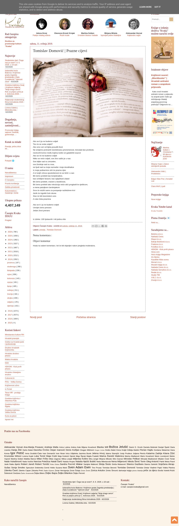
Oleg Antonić (152, 461)
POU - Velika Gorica (13, 382)
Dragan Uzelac (100, 450)
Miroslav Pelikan (132, 458)
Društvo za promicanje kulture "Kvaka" (13, 43)
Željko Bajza (51, 473)
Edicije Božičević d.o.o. (160, 242)
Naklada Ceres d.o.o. (159, 267)
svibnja (10, 290)
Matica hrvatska (11, 359)
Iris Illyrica (155, 257)
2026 (10, 232)
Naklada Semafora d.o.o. (161, 270)
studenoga (11, 266)
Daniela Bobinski (150, 447)
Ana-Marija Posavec (34, 447)
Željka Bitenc (39, 473)
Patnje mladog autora (41, 35)
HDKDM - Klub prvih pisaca (162, 249)
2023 (10, 243)
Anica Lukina (65, 447)
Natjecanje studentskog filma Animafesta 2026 (14, 101)
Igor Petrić (17, 453)
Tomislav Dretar (143, 468)
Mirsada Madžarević (149, 459)
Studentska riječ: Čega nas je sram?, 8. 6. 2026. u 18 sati (14, 62)
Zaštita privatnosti (12, 187)
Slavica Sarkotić (151, 464)
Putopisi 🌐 (9, 161)
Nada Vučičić (28, 461)
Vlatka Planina (169, 468)
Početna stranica (86, 317)
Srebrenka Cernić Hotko (45, 468)
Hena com (155, 252)
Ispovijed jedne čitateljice (111, 35)
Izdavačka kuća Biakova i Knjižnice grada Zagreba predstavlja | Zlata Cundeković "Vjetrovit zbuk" (13, 76)
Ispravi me (9, 419)
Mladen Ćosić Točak (166, 459)
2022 (10, 247)
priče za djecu (150, 470)
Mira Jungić (94, 459)
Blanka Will (103, 447)
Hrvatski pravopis (12, 338)
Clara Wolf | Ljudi (158, 186)
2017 (10, 315)
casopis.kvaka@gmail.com (138, 487)
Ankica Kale (76, 447)
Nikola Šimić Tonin (137, 461)
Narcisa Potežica (42, 461)
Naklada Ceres (157, 236)
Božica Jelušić (119, 446)
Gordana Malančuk (162, 450)
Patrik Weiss (164, 461)
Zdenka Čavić (11, 470)
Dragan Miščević (87, 450)
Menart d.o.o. (156, 262)
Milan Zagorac (55, 459)
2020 (10, 255)
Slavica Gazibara (135, 464)
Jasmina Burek (85, 453)
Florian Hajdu (147, 450)
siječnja (10, 306)
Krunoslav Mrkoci (13, 456)
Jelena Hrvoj (99, 453)
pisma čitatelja (137, 470)
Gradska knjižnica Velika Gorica (12, 411)
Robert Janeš (28, 464)
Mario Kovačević (147, 456)
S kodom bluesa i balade (88, 35)
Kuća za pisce (10, 416)
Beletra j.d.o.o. (157, 234)
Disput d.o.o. (156, 239)
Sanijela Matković (91, 464)
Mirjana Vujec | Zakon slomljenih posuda (160, 165)
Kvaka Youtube (156, 211)
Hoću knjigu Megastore (160, 254)
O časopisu (9, 180)
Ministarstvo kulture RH (14, 335)
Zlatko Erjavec (49, 470)
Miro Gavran (118, 459)
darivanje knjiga (125, 470)
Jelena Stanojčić (113, 453)
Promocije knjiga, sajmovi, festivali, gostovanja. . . (12, 132)
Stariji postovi (137, 317)
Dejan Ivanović (58, 450)
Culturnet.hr (10, 378)
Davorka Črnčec (42, 450)
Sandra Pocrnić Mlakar (71, 464)
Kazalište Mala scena (160, 260)
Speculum (30, 468)
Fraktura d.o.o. (157, 244)
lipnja (9, 286)
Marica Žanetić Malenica (112, 456)
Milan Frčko (43, 458)
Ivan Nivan (61, 453)
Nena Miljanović (119, 461)
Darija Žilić (17, 450)
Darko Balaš (28, 450)
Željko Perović (79, 473)
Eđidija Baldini (133, 450)
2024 (10, 240)
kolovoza (11, 278)
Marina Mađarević (132, 456)
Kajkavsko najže (133, 35)
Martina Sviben (17, 459)
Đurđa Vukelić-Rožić (166, 470)
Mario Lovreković (162, 456)
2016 (10, 319)
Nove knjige (156, 199)
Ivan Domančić (49, 453)
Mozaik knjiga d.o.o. (159, 265)
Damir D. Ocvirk (136, 447)
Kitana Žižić (169, 453)
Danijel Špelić (164, 447)
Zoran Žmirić (86, 470)
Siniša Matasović (119, 464)
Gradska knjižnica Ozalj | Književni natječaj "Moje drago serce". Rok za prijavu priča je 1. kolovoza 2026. (14, 89)
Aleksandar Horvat (14, 447)
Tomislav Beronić (110, 468)
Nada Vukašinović (13, 461)
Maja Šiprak (81, 456)
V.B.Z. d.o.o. (156, 277)
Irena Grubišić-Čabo (34, 453)
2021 (10, 251)
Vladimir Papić (156, 468)
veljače (10, 302)
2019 (10, 259)
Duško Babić (111, 450)
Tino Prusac (97, 468)
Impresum (9, 176)
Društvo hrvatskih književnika (12, 349)
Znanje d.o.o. (156, 280)
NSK (7, 363)
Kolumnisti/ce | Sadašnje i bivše (11, 192)
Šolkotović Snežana (12, 473)
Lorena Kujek (28, 456)
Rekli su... (155, 222)
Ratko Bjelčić (15, 464)
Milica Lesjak (67, 459)
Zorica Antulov (98, 470)
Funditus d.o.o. (157, 247)
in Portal (8, 389)
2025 (10, 236)
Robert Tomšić (42, 464)
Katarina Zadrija (154, 453)
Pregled (8, 220)
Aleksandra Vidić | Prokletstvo (158, 172)
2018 (10, 311)
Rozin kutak (64, 35)
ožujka (10, 298)
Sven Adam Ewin (80, 467)
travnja (10, 294)
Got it (157, 7)
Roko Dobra (55, 464)
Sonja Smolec (18, 467)
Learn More (145, 7)
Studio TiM (155, 275)
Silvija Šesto (105, 464)
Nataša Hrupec (69, 461)
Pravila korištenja (12, 183)
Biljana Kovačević (89, 447)
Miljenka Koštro (81, 458)
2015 (10, 323)
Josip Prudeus (126, 453)
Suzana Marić (62, 468)
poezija (42, 230)
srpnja (10, 282)
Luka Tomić (40, 456)
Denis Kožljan (73, 450)
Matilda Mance (30, 459)
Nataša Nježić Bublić (86, 461)
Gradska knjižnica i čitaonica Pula (12, 399)
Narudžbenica (10, 173)
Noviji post (36, 317)
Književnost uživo (12, 385)
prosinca (11, 263)
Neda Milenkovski (103, 461)
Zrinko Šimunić (112, 470)
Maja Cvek (52, 456)
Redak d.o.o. (156, 272)
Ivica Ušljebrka (72, 453)
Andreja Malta (52, 447)
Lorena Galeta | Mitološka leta (11, 109)
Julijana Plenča (139, 453)
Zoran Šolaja (75, 470)
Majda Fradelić (93, 456)
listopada (11, 270)
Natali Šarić (57, 461)
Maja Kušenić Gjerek (67, 456)
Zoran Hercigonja (62, 470)
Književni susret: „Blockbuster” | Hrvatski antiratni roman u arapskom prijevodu (160, 81)
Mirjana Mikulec (106, 459)
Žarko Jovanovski (27, 473)
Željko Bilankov (65, 473)
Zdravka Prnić (38, 470)
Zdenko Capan (25, 470)
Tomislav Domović (54, 230)
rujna (9, 274)
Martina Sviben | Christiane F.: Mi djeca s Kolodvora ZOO (168, 153)
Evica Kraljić (121, 450)
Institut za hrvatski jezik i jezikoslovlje (14, 343)
